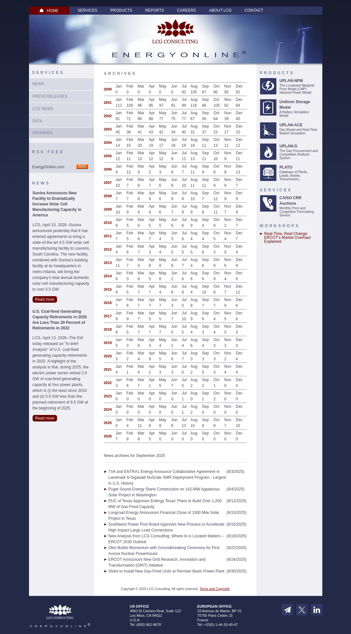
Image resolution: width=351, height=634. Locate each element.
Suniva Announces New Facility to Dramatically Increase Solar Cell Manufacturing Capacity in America (57, 204)
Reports (154, 10)
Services (87, 10)
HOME (49, 10)
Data (37, 121)
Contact (254, 10)
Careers (186, 10)
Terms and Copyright (214, 589)
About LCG (220, 10)
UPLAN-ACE (291, 125)
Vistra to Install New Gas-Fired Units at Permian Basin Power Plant (167, 571)
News (38, 84)
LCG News (43, 108)
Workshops (280, 226)
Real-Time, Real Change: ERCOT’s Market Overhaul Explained (287, 237)
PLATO (286, 167)
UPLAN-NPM (291, 80)
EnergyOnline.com (48, 167)
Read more (44, 299)
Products (121, 10)
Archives (42, 133)
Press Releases (50, 96)
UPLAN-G (289, 146)
